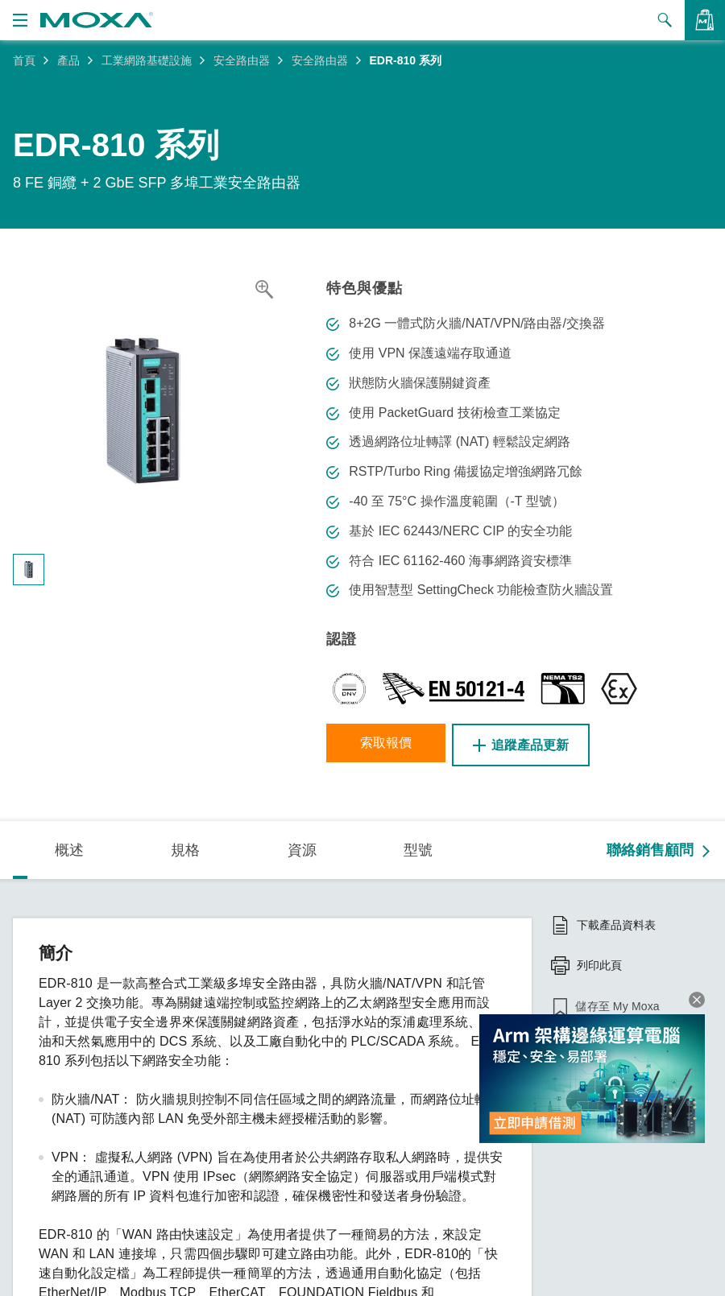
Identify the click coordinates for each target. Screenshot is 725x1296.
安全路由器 (241, 60)
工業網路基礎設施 (147, 60)
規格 (185, 847)
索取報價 (390, 745)
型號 (418, 847)
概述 (69, 847)
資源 (302, 847)
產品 (68, 60)
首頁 (24, 60)
